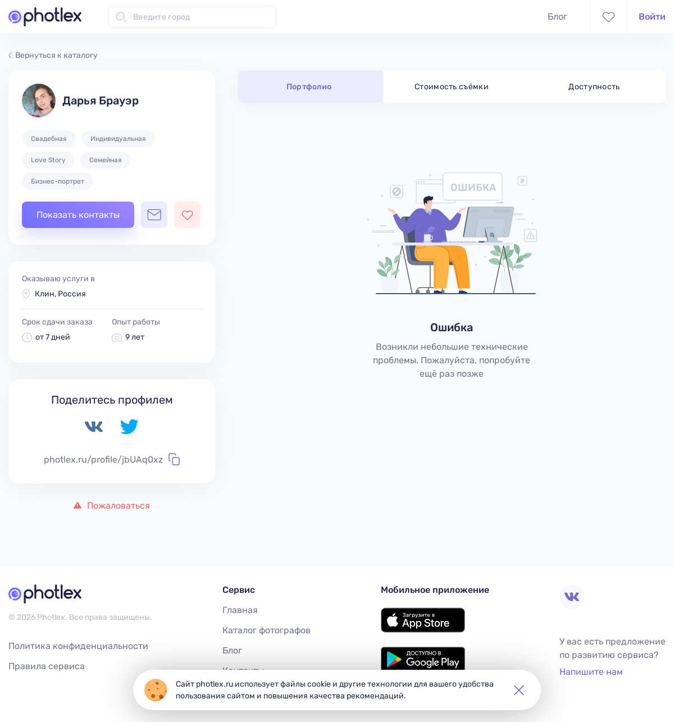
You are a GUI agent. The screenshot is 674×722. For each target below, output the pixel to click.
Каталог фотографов (266, 630)
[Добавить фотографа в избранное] (187, 215)
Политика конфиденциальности (78, 646)
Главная (240, 610)
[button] (519, 690)
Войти (652, 16)
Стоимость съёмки (452, 87)
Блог (557, 16)
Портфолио (309, 87)
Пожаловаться (112, 505)
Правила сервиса (46, 666)
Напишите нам (591, 671)
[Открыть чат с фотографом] (154, 215)
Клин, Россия (60, 294)
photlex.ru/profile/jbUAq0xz (112, 459)
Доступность (594, 87)
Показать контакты (78, 214)
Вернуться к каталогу (53, 55)
